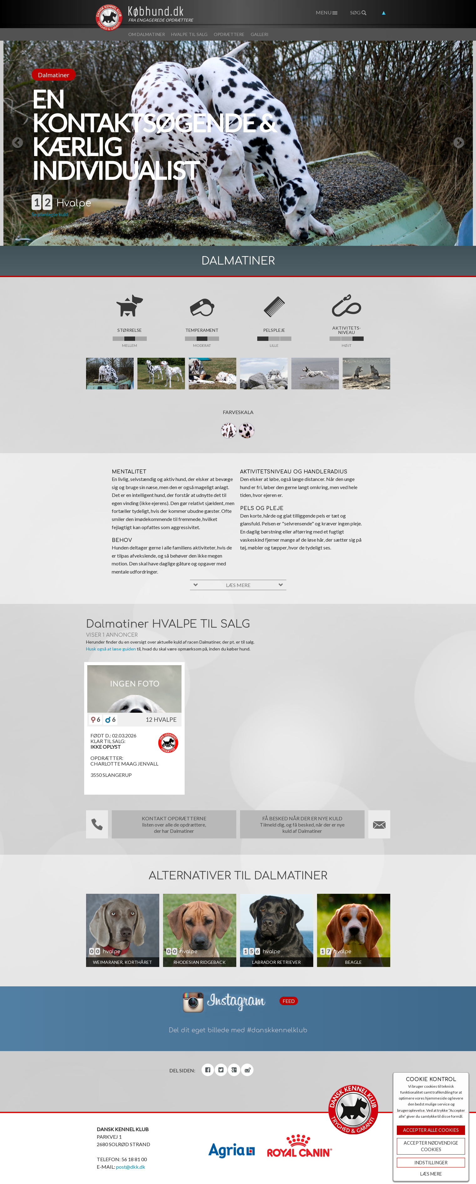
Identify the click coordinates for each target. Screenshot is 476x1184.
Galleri (260, 34)
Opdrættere (229, 34)
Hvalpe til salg (189, 34)
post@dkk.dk (130, 1167)
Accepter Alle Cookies (431, 1130)
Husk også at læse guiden (111, 648)
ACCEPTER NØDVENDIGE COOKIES (431, 1146)
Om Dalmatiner (146, 34)
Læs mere (431, 1173)
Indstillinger (431, 1162)
